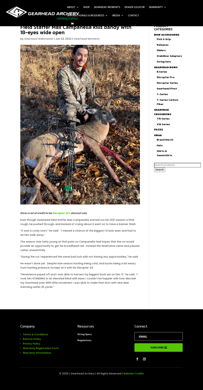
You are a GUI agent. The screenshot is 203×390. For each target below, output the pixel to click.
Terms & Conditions (35, 334)
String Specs (84, 334)
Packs (158, 129)
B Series (162, 72)
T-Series (162, 94)
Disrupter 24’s (61, 213)
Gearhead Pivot (167, 88)
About (71, 8)
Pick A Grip (164, 39)
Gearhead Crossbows (162, 112)
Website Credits (133, 373)
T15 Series (163, 118)
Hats (160, 145)
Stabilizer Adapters (169, 56)
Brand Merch (165, 140)
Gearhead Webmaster (38, 39)
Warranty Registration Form (41, 348)
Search (159, 169)
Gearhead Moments (107, 8)
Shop (86, 8)
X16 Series (163, 124)
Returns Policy (32, 339)
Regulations (84, 340)
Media (116, 16)
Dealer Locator (135, 8)
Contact (133, 16)
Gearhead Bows (166, 67)
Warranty (156, 8)
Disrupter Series (167, 83)
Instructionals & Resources (85, 16)
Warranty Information (37, 353)
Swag (158, 135)
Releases (163, 45)
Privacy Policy (31, 343)
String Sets (164, 61)
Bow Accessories (166, 35)
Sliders (161, 50)
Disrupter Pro (166, 77)
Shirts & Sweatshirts (164, 153)
